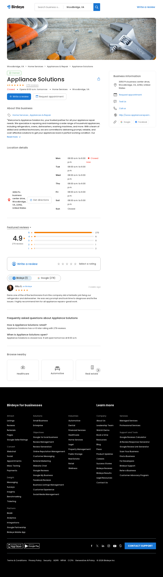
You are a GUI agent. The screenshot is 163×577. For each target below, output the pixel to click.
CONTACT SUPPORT (140, 545)
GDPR (56, 560)
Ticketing (11, 501)
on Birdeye (27, 286)
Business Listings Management (48, 484)
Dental (71, 425)
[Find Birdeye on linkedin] (103, 545)
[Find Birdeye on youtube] (114, 545)
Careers (100, 458)
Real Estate (74, 458)
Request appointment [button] (130, 94)
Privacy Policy (35, 560)
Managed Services (129, 420)
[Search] (96, 7)
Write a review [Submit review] (19, 96)
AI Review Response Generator (135, 441)
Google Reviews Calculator (133, 437)
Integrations (13, 522)
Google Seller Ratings (17, 439)
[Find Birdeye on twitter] (97, 545)
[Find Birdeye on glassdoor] (120, 545)
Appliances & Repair (57, 66)
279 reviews (32, 85)
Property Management (79, 449)
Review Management (43, 441)
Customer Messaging (43, 456)
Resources (101, 439)
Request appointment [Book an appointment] (50, 96)
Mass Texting (13, 465)
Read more (14, 136)
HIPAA (63, 560)
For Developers (127, 460)
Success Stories (104, 463)
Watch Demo (103, 430)
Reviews (11, 425)
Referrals (11, 430)
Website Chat (40, 465)
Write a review (146, 7)
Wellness (72, 468)
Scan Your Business (129, 451)
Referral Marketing (42, 460)
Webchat (11, 451)
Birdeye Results (104, 473)
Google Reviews (41, 470)
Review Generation (42, 446)
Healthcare (73, 434)
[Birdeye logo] (16, 7)
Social (10, 456)
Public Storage (75, 453)
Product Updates (104, 453)
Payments (12, 470)
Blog (98, 444)
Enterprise (38, 425)
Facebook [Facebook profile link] (141, 122)
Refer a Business (128, 470)
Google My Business (43, 475)
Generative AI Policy (85, 560)
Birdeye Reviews (104, 468)
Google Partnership (16, 527)
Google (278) (46, 278)
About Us (100, 420)
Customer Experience (43, 489)
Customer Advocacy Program (134, 475)
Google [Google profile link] (125, 122)
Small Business (40, 420)
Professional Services (130, 425)
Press (99, 449)
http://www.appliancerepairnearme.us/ (135, 115)
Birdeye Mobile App (16, 532)
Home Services (35, 66)
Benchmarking (14, 496)
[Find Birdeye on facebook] (91, 545)
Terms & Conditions (17, 560)
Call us (122, 108)
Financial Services (77, 430)
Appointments (14, 460)
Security (47, 560)
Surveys (11, 487)
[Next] (98, 370)
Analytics (11, 517)
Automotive (74, 420)
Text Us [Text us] (122, 101)
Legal (71, 444)
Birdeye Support (127, 465)
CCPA (70, 560)
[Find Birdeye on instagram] (108, 545)
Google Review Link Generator (134, 446)
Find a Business (127, 456)
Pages (10, 434)
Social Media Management (46, 494)
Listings (10, 420)
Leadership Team (104, 425)
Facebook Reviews (42, 480)
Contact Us (102, 482)
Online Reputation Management (49, 451)
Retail (71, 463)
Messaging (12, 482)
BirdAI (9, 513)
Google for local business (45, 437)
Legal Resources (104, 477)
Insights (11, 491)
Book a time (102, 434)
